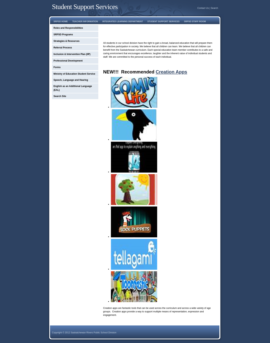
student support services (163, 21)
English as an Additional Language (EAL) (72, 88)
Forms (57, 67)
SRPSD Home (60, 21)
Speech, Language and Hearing (70, 80)
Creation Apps (171, 71)
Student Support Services (85, 7)
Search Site (59, 96)
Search (214, 8)
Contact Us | (204, 8)
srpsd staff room (195, 21)
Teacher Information (85, 21)
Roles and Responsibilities (68, 28)
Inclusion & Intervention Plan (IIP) (71, 54)
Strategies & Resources (66, 41)
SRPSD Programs (63, 34)
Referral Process (62, 47)
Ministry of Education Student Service (74, 73)
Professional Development (68, 60)
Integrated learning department (122, 21)
